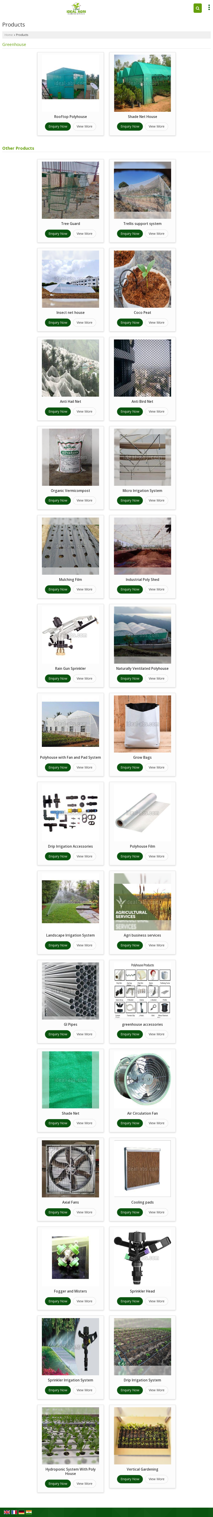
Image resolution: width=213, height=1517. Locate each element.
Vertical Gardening (142, 1469)
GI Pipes (70, 1024)
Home (9, 35)
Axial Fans (70, 1202)
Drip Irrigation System (142, 1380)
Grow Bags (142, 757)
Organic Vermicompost (70, 490)
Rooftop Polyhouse (70, 116)
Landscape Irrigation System (70, 935)
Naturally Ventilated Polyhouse (142, 668)
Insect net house (71, 312)
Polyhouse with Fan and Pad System (70, 757)
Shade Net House (142, 116)
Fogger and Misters (70, 1291)
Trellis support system (142, 223)
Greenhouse (14, 44)
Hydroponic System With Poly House (71, 1471)
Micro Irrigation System (142, 490)
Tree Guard (70, 223)
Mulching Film (70, 579)
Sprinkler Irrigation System (70, 1380)
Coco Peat (142, 312)
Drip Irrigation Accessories (70, 846)
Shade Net (70, 1113)
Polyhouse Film (142, 846)
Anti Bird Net (142, 401)
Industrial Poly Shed (142, 579)
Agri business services (142, 935)
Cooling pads (142, 1202)
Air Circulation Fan (142, 1113)
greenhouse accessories (142, 1024)
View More (84, 126)
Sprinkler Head (142, 1291)
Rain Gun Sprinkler (70, 668)
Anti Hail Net (70, 401)
